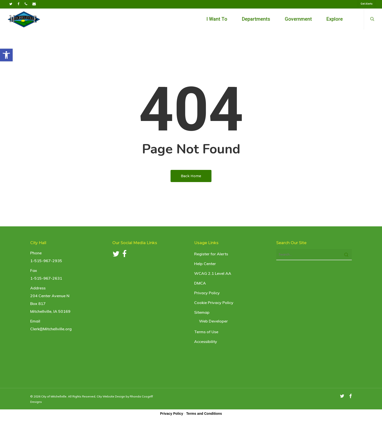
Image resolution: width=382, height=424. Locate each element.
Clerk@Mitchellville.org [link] (51, 328)
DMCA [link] (200, 283)
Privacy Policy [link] (207, 292)
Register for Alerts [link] (211, 253)
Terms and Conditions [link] (204, 413)
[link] (6, 55)
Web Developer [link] (213, 321)
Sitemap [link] (202, 312)
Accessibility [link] (205, 341)
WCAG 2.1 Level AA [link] (212, 273)
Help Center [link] (205, 263)
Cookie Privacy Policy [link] (213, 302)
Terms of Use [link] (206, 331)
